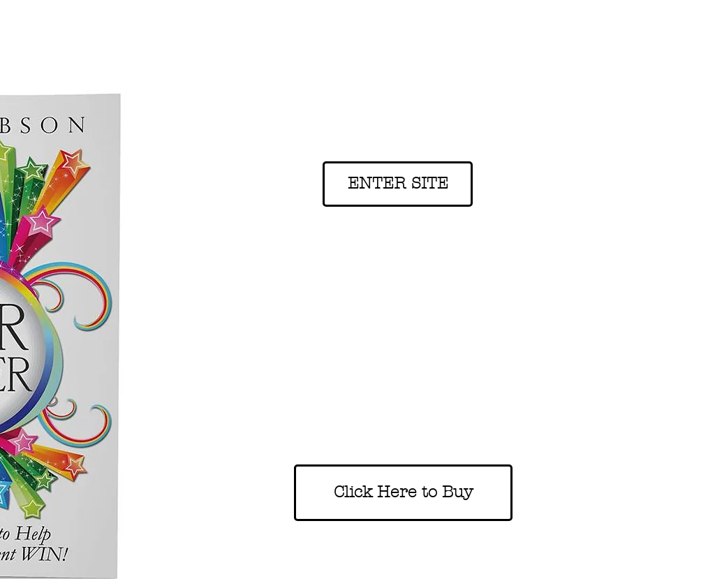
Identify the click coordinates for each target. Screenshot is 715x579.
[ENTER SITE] (398, 184)
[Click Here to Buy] (403, 492)
